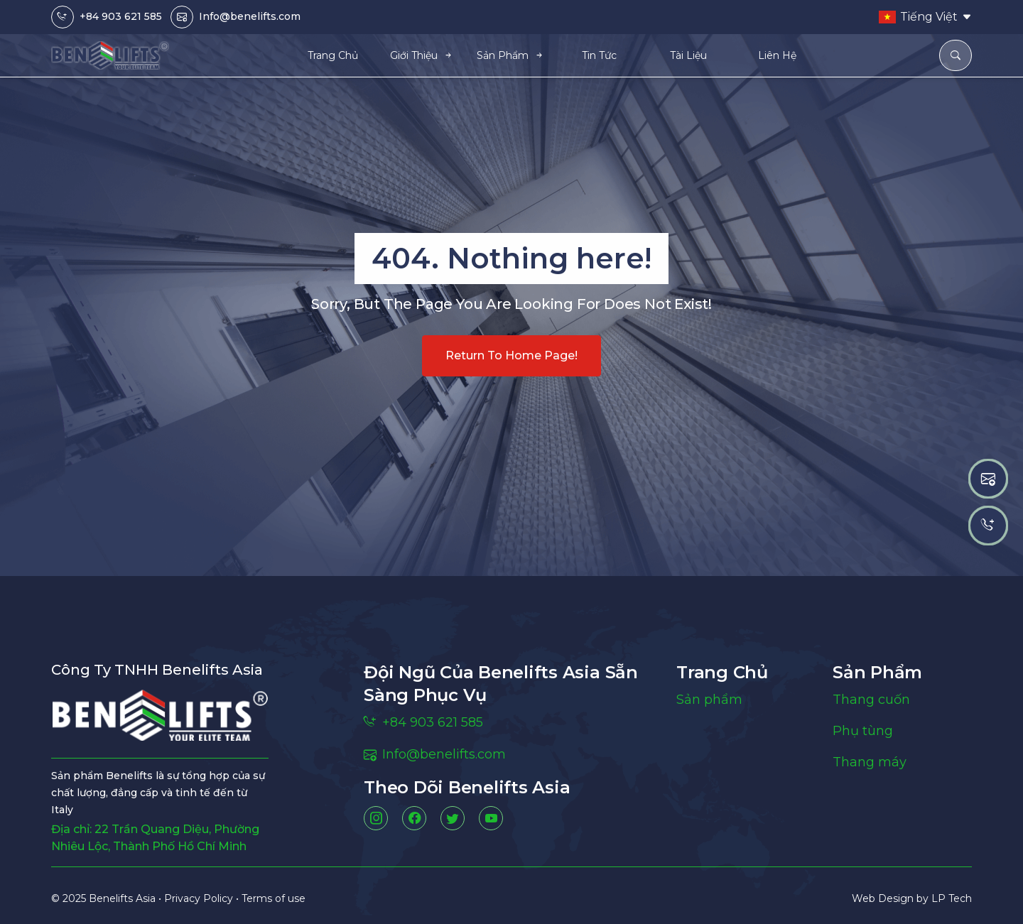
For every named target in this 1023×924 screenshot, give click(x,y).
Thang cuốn (871, 699)
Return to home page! (511, 355)
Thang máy (869, 762)
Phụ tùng (863, 731)
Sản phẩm (709, 699)
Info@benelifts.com (250, 16)
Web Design (884, 898)
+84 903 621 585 (121, 16)
